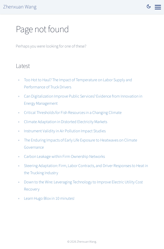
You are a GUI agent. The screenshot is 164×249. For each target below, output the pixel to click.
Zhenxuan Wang (19, 6)
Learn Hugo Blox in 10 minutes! (49, 198)
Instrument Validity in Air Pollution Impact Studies (65, 131)
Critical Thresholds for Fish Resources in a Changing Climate (73, 112)
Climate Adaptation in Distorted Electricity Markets (65, 122)
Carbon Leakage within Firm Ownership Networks (64, 156)
